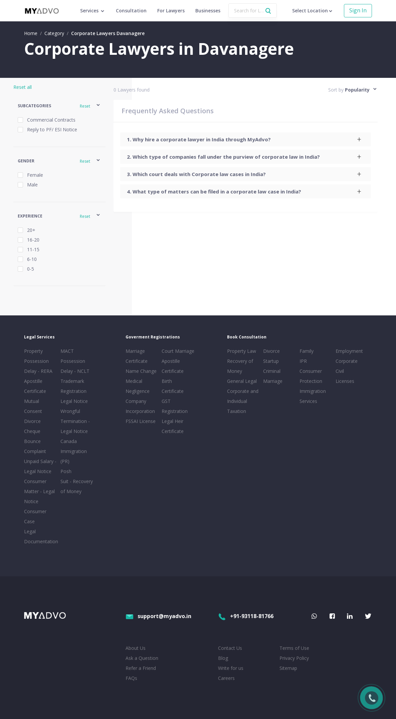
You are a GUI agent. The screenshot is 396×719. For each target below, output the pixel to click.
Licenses (345, 381)
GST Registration (175, 406)
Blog (223, 658)
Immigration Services (313, 396)
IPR (303, 361)
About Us (136, 648)
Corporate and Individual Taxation (242, 401)
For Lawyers (171, 10)
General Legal (242, 381)
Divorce (271, 351)
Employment (349, 351)
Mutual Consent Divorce (33, 411)
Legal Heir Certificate (173, 426)
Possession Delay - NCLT (74, 366)
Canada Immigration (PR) (73, 451)
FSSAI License (141, 421)
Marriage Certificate (137, 356)
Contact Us (230, 648)
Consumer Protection (311, 376)
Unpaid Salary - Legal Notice (40, 466)
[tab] (245, 139)
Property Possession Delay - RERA (38, 361)
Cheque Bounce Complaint (35, 441)
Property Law (241, 351)
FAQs (131, 678)
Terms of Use (294, 648)
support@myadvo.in (158, 616)
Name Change (141, 371)
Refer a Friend (141, 668)
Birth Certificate (173, 386)
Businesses (207, 10)
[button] (59, 106)
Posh (65, 471)
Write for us (230, 668)
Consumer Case (35, 516)
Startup (271, 361)
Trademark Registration (73, 386)
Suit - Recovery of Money (76, 486)
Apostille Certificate (35, 386)
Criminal (271, 371)
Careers (226, 678)
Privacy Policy (294, 658)
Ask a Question (142, 658)
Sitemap (288, 668)
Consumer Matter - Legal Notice (39, 491)
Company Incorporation (140, 406)
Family (307, 351)
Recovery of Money (240, 366)
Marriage (272, 381)
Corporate (347, 361)
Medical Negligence (138, 386)
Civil (340, 371)
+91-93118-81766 (245, 616)
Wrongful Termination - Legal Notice (75, 421)
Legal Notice (74, 401)
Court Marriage (178, 351)
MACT (67, 351)
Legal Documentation (41, 536)
